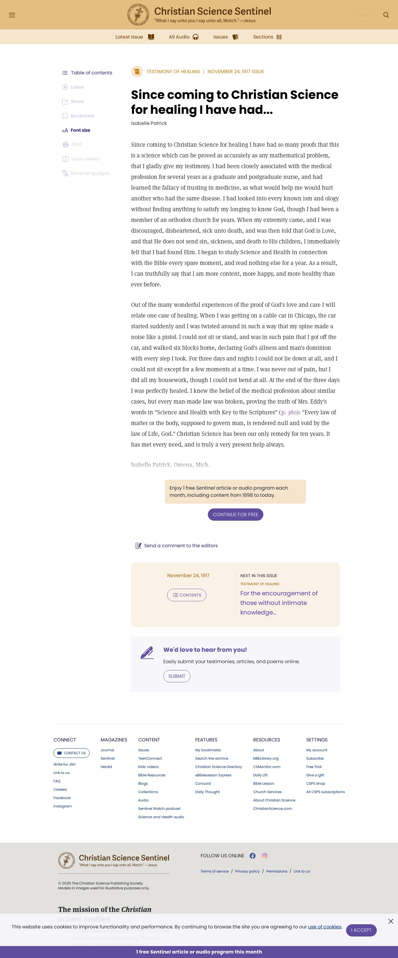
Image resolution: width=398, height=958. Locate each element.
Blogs (143, 773)
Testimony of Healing (170, 71)
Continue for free (234, 514)
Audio (143, 790)
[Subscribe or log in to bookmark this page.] (79, 116)
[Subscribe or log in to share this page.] (74, 101)
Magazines (114, 729)
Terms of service (215, 861)
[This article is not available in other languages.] (87, 173)
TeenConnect (150, 748)
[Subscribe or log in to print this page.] (73, 144)
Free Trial (314, 756)
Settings (317, 729)
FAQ (56, 771)
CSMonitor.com (266, 756)
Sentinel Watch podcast (159, 798)
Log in (362, 15)
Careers (60, 779)
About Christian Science (274, 790)
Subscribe (315, 748)
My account (316, 740)
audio (161, 807)
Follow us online (222, 845)
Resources (266, 729)
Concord (203, 773)
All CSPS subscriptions (325, 782)
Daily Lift (260, 765)
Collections (148, 782)
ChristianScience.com (272, 798)
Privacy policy (247, 861)
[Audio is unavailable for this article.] (74, 87)
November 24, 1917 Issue (233, 71)
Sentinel (108, 748)
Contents (183, 594)
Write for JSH (64, 754)
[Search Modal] (386, 15)
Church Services (267, 782)
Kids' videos (148, 756)
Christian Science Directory (218, 756)
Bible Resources (151, 765)
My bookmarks (208, 740)
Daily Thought (207, 782)
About (258, 740)
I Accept (362, 930)
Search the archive (211, 748)
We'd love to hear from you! (202, 639)
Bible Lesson (263, 773)
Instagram (62, 796)
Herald (106, 756)
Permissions (276, 861)
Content (149, 729)
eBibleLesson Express (213, 765)
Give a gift (315, 765)
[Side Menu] (12, 15)
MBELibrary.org (266, 748)
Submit (173, 666)
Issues (143, 740)
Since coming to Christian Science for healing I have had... (232, 102)
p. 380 (286, 412)
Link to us (61, 762)
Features (206, 729)
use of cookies (324, 928)
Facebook (62, 788)
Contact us (71, 742)
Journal (107, 740)
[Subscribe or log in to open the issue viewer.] (82, 159)
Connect (64, 729)
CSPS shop (315, 773)
